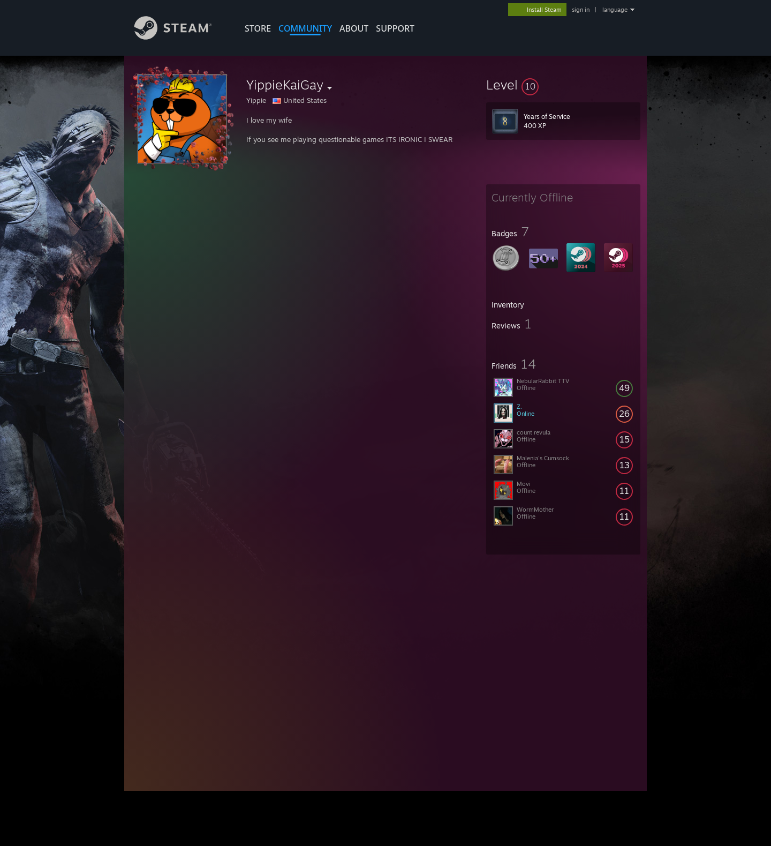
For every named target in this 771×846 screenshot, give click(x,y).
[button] (563, 84)
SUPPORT (395, 28)
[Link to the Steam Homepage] (181, 36)
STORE (258, 28)
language (615, 9)
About (353, 28)
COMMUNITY (305, 28)
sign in (580, 9)
